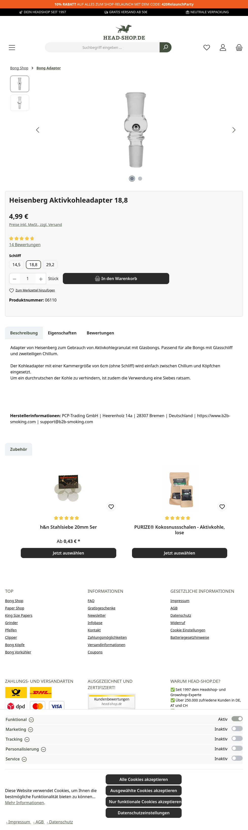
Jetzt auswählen (68, 553)
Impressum (179, 600)
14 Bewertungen (25, 244)
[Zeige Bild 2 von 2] (140, 179)
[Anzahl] (28, 278)
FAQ (91, 600)
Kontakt (94, 630)
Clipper (11, 637)
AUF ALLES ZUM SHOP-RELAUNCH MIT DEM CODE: (124, 4)
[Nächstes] (234, 130)
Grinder (11, 622)
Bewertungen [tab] (100, 333)
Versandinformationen (106, 644)
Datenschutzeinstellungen (144, 813)
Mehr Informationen (24, 802)
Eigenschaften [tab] (62, 333)
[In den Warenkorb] (116, 278)
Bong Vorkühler (18, 652)
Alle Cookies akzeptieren (144, 779)
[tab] (24, 333)
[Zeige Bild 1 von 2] (132, 179)
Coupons (95, 652)
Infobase (95, 622)
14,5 (16, 264)
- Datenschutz (60, 822)
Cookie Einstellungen (187, 630)
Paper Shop (14, 608)
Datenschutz (180, 615)
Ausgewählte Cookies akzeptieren (143, 790)
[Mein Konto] (223, 47)
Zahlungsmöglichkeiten (107, 637)
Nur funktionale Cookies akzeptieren (145, 801)
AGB (174, 608)
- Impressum (18, 822)
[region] (124, 130)
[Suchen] (165, 47)
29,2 (50, 264)
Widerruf (177, 622)
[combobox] (102, 47)
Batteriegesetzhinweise (189, 637)
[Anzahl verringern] (14, 278)
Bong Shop (14, 600)
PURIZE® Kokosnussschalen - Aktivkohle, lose (179, 529)
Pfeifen (11, 630)
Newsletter (97, 615)
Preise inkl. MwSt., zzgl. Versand (35, 224)
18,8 (33, 264)
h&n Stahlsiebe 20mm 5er (68, 527)
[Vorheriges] (38, 130)
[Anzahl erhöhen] (41, 278)
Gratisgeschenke (101, 608)
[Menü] (12, 47)
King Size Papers (18, 615)
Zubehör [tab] (18, 449)
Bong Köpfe (15, 644)
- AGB (39, 822)
